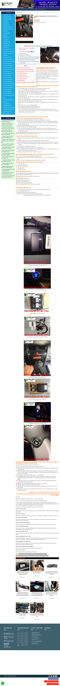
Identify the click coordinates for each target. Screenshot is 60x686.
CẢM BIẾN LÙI (5, 55)
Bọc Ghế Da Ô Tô (35, 643)
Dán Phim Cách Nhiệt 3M (36, 641)
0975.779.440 (25, 48)
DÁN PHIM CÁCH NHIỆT (7, 19)
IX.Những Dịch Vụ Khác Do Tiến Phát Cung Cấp (25, 82)
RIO (21, 12)
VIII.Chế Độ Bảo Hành (20, 80)
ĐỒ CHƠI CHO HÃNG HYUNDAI (8, 69)
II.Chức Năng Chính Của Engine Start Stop (24, 69)
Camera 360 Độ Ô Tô (36, 632)
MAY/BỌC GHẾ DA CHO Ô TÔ (8, 29)
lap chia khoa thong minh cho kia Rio (26, 553)
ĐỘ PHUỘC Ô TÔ (6, 101)
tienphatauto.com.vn (7, 647)
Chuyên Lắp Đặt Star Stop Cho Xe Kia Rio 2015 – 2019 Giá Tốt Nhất (37, 613)
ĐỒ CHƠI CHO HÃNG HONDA (8, 79)
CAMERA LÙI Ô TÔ (6, 47)
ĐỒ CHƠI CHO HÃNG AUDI (7, 91)
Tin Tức (32, 9)
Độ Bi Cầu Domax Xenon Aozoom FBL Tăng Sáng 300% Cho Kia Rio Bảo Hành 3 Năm (37, 592)
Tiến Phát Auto (7, 633)
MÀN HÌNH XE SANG (6, 37)
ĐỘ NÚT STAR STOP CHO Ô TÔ (8, 51)
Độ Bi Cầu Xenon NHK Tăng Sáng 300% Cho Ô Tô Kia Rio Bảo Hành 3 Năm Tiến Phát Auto (22, 592)
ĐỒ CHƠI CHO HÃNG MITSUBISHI (8, 83)
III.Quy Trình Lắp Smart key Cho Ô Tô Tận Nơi (25, 71)
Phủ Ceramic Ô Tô (35, 637)
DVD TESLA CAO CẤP (7, 111)
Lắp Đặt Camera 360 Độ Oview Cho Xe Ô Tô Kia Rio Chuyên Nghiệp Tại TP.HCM (22, 571)
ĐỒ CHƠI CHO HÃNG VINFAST (8, 59)
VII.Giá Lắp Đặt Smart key (21, 78)
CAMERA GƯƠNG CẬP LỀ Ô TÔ (8, 53)
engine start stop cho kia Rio (40, 553)
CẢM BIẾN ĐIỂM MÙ (6, 33)
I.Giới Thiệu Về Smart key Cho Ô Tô (23, 67)
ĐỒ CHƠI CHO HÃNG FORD (7, 77)
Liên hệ (42, 9)
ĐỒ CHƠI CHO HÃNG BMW (7, 89)
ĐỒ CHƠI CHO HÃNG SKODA (8, 67)
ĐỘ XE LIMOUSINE (6, 45)
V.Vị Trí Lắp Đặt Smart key (21, 75)
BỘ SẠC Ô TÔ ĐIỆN (6, 113)
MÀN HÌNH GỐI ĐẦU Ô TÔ (7, 105)
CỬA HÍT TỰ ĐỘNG (6, 41)
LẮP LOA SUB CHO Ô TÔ (7, 49)
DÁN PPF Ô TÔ (5, 31)
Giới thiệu (38, 9)
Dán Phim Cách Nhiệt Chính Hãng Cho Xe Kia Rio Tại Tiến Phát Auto (51, 592)
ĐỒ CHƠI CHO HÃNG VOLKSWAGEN (9, 61)
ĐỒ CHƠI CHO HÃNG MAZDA (8, 65)
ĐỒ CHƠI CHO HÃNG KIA (7, 71)
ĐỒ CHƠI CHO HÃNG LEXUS (7, 93)
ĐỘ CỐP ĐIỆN (5, 21)
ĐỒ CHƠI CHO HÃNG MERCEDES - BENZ (8, 96)
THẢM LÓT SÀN (6, 39)
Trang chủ (18, 9)
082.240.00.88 (22, 49)
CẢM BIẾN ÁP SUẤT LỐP (7, 27)
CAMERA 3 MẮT (6, 23)
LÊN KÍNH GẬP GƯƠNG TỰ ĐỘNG (8, 107)
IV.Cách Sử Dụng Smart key (21, 73)
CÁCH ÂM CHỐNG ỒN (6, 103)
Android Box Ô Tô (35, 639)
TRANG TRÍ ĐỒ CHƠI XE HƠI (7, 109)
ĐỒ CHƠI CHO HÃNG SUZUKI (8, 81)
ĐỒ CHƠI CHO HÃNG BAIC (7, 63)
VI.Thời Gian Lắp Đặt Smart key (22, 76)
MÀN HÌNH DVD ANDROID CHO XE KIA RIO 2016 (22, 613)
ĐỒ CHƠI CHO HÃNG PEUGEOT (8, 85)
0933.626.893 (32, 48)
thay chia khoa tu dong (43, 555)
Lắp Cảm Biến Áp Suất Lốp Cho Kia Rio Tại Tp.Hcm (37, 571)
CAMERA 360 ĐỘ (6, 25)
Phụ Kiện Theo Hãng (25, 9)
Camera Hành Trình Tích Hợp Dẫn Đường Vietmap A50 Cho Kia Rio (51, 571)
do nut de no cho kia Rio (32, 555)
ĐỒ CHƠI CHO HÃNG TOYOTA (8, 73)
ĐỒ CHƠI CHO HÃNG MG (7, 75)
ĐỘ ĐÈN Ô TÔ (5, 35)
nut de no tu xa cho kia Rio (21, 555)
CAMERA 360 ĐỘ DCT (7, 43)
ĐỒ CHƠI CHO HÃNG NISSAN (8, 99)
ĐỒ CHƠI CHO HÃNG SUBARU (8, 87)
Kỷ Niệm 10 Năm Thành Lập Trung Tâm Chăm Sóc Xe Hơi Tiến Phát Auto (8, 141)
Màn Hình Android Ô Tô (36, 634)
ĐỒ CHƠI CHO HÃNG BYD (7, 57)
